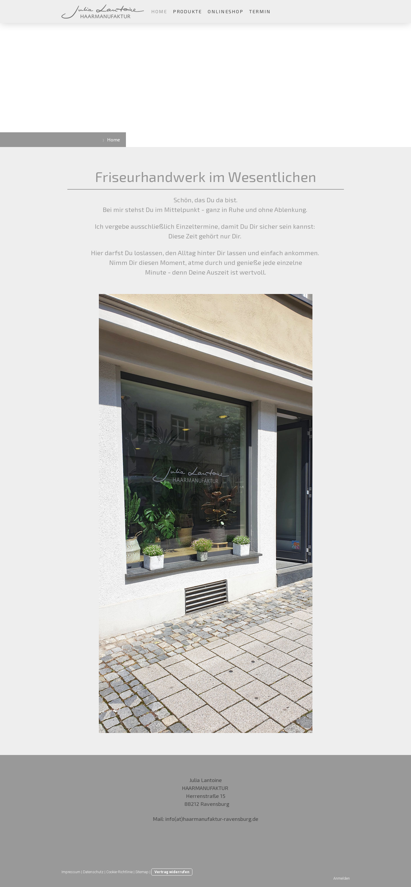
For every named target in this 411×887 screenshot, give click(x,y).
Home (159, 11)
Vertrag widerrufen (171, 872)
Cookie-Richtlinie (119, 872)
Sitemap (142, 872)
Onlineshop (225, 11)
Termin (260, 11)
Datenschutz (93, 872)
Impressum (70, 872)
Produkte (187, 11)
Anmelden (341, 878)
